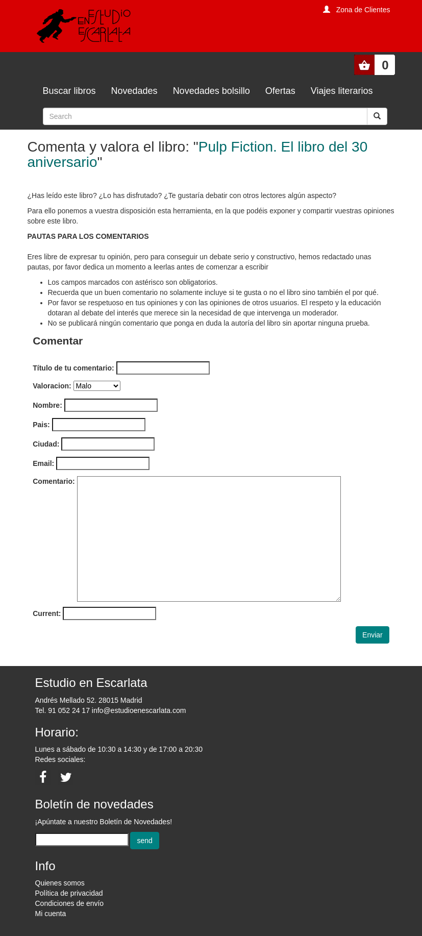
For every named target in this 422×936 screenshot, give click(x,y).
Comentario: (54, 481)
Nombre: (47, 405)
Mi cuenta (50, 913)
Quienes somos (60, 883)
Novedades (134, 91)
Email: (43, 463)
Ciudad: (46, 444)
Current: (47, 613)
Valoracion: (52, 386)
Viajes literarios (342, 91)
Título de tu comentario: (73, 368)
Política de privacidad (69, 893)
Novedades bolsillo (211, 91)
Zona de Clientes (363, 10)
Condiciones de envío (69, 903)
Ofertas (280, 91)
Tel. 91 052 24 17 (62, 710)
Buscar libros (69, 91)
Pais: (41, 425)
